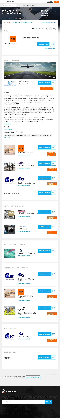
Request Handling (44, 82)
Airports (20, 5)
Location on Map (7, 19)
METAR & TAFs (46, 22)
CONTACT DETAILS (50, 48)
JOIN (56, 1)
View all (7, 137)
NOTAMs (53, 22)
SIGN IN (50, 1)
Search (48, 401)
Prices (34, 29)
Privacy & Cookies (29, 413)
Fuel (13, 22)
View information (24, 155)
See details (8, 129)
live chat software (52, 374)
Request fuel (43, 44)
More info (7, 124)
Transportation (24, 22)
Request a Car (43, 212)
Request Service (43, 250)
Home (15, 5)
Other (31, 22)
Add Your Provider (33, 376)
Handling (17, 22)
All (10, 22)
